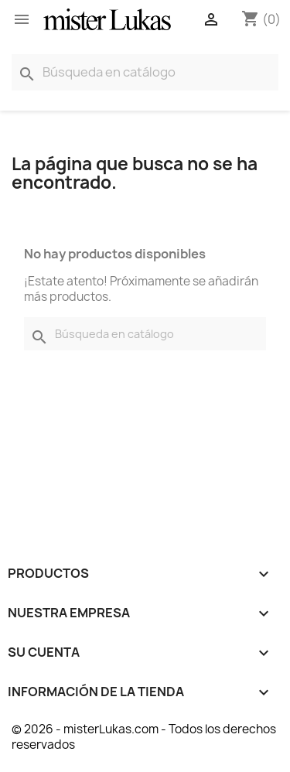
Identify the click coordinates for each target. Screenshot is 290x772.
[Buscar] (145, 72)
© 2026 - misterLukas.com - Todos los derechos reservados (144, 737)
